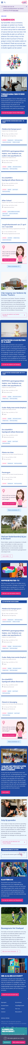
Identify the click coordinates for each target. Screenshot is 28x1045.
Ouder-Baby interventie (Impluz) (14, 408)
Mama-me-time (8, 452)
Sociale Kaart (4, 1005)
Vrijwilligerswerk (19, 1005)
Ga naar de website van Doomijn (11, 364)
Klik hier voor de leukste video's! (11, 593)
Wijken (3, 1008)
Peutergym (6, 472)
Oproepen (3, 1002)
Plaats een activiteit (9, 260)
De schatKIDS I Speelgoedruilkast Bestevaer (13, 179)
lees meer (15, 10)
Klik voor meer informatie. (10, 951)
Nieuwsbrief (18, 1012)
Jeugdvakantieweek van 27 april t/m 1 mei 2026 (14, 225)
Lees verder (5, 792)
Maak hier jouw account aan (10, 994)
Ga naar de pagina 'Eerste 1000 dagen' (13, 112)
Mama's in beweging (9, 702)
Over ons (17, 1008)
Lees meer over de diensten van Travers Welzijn (14, 842)
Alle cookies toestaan (18, 1042)
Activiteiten (18, 1002)
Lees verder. (6, 556)
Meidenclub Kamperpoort (11, 129)
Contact (3, 1012)
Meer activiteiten (14, 266)
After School (6, 200)
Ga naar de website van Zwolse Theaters (14, 315)
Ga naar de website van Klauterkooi (12, 900)
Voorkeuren (7, 1042)
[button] (3, 16)
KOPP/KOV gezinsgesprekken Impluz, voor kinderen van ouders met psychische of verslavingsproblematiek (13, 153)
